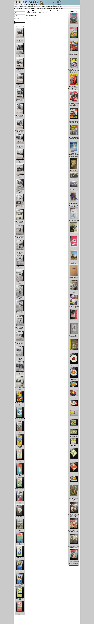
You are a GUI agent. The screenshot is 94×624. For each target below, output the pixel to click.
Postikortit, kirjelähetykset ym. (38, 8)
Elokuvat (58, 8)
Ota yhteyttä (16, 18)
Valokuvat (56, 6)
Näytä (20, 41)
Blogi (15, 12)
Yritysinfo (16, 16)
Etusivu (15, 10)
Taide (54, 8)
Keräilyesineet (49, 6)
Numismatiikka (26, 8)
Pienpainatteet (36, 6)
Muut (62, 8)
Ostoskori (16, 15)
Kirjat (15, 6)
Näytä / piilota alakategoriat (31, 15)
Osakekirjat (49, 8)
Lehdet (25, 6)
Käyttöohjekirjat (18, 8)
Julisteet (43, 6)
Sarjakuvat (20, 6)
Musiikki (30, 6)
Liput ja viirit (63, 6)
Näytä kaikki (20, 614)
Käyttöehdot (16, 13)
